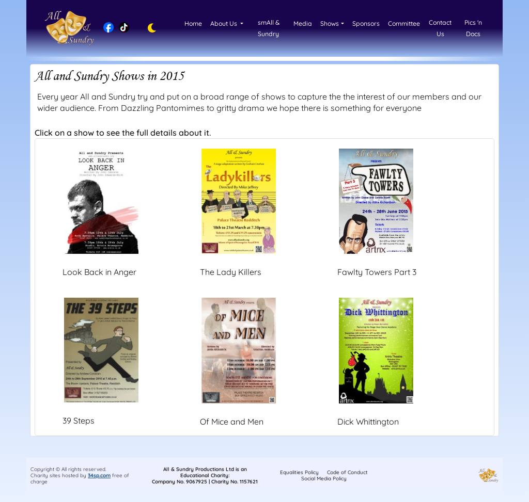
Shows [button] (329, 23)
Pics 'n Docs (473, 28)
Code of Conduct (347, 472)
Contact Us (440, 28)
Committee (404, 23)
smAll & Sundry (268, 28)
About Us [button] (224, 23)
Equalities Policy (299, 472)
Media (302, 23)
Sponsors (366, 23)
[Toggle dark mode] (149, 28)
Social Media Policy (324, 478)
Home (193, 23)
